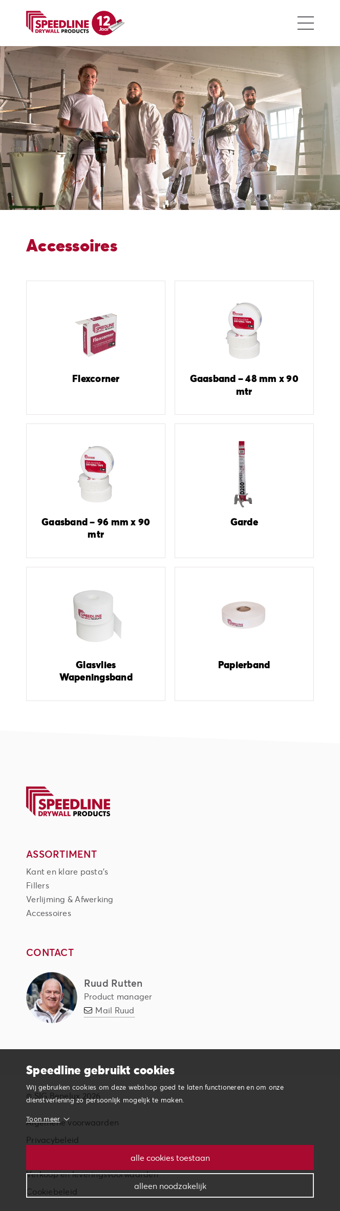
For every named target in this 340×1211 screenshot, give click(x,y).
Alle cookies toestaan (170, 1157)
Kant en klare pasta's (67, 871)
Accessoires (48, 912)
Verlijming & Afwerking (70, 899)
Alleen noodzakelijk (170, 1185)
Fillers (37, 885)
